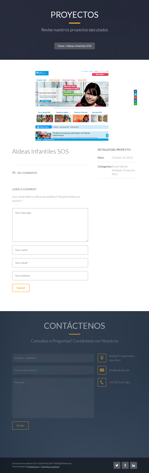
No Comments (24, 172)
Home (61, 45)
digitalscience (33, 466)
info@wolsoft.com (119, 370)
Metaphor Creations (50, 466)
